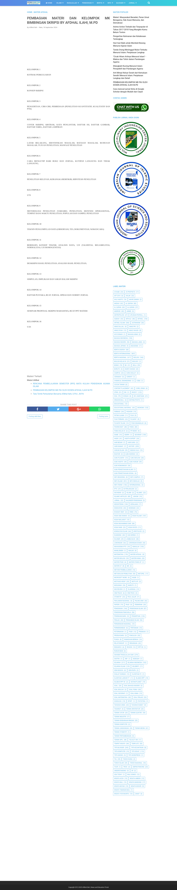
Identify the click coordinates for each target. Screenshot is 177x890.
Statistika (141, 701)
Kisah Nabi (118, 527)
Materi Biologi (119, 558)
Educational (119, 404)
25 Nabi (117, 292)
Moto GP (135, 581)
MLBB (134, 577)
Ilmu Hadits (118, 462)
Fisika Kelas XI (119, 431)
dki (125, 392)
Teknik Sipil (118, 740)
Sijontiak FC (136, 674)
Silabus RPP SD (119, 682)
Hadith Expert (130, 438)
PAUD (127, 604)
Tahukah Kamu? (137, 705)
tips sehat (136, 751)
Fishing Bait (118, 427)
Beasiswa (134, 346)
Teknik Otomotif (120, 732)
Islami (59, 3)
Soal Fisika (133, 689)
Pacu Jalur (132, 597)
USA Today (118, 774)
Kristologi (137, 531)
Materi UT (118, 566)
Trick (125, 767)
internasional (135, 485)
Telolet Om (133, 740)
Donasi (126, 396)
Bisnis (116, 365)
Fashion (129, 411)
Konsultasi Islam (120, 531)
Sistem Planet (136, 682)
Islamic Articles (120, 496)
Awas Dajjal (119, 326)
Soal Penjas (138, 697)
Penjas (117, 620)
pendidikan (118, 608)
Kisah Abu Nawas (120, 516)
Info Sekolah (135, 481)
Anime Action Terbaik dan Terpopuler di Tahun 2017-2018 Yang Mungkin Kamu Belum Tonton (130, 29)
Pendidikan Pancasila (122, 612)
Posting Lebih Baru (35, 417)
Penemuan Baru (120, 616)
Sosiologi (118, 701)
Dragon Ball (119, 400)
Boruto (117, 369)
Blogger (120, 3)
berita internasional (122, 354)
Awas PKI (132, 326)
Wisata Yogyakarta (121, 794)
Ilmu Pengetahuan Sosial (124, 473)
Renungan (133, 643)
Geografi (138, 435)
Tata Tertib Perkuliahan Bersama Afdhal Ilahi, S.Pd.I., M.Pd (58, 394)
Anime (129, 311)
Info (109, 3)
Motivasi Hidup (119, 581)
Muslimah (118, 585)
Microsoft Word (120, 577)
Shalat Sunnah (120, 674)
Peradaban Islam (132, 620)
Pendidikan (87, 3)
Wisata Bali (118, 782)
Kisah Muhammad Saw (122, 523)
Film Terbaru (119, 419)
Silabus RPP (140, 678)
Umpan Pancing (138, 767)
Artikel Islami (119, 323)
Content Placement (122, 388)
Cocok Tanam (119, 384)
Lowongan (118, 543)
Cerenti (129, 377)
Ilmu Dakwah (130, 454)
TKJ (115, 759)
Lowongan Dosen (135, 543)
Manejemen (118, 550)
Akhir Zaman (134, 299)
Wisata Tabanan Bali (122, 790)
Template (135, 743)
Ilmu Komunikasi (120, 465)
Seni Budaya (118, 670)
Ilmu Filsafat (119, 458)
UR (132, 771)
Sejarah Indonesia (135, 662)
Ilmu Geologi (135, 458)
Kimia (131, 512)
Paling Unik (139, 601)
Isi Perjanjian (128, 489)
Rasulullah (72, 3)
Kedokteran (119, 504)
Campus (117, 373)
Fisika (131, 427)
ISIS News (117, 493)
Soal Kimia (134, 693)
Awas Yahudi (134, 330)
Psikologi (133, 635)
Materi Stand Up (135, 562)
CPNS (116, 392)
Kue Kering (131, 535)
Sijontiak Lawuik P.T (122, 678)
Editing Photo (134, 400)
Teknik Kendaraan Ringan (124, 720)
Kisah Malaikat (120, 520)
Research (118, 647)
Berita (99, 3)
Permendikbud (119, 628)
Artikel (140, 319)
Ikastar (117, 454)
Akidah (116, 303)
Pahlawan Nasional (122, 601)
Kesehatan (118, 508)
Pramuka (142, 632)
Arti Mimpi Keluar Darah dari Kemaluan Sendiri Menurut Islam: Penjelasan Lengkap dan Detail (130, 75)
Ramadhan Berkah (131, 639)
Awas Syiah (118, 330)
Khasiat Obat (119, 512)
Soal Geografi (119, 693)
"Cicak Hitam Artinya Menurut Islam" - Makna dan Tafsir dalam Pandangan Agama (129, 59)
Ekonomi (140, 408)
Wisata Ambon (135, 778)
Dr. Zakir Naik (139, 396)
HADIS (116, 438)
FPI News (133, 431)
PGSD (131, 632)
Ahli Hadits (118, 299)
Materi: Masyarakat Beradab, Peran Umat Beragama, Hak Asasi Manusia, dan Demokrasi (131, 20)
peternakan (119, 632)
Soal (116, 686)
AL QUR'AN (129, 303)
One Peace (118, 593)
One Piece (130, 593)
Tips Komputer (119, 751)
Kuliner (117, 539)
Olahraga (131, 589)
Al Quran (117, 307)
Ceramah (117, 377)
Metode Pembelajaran (123, 570)
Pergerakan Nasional (122, 624)
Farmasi (117, 411)
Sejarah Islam (119, 666)
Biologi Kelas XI (120, 361)
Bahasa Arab (133, 334)
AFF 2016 (117, 296)
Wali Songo (131, 774)
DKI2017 (134, 392)
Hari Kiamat (118, 446)
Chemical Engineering (122, 381)
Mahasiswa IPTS (120, 547)
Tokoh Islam (119, 763)
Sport (130, 701)
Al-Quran (130, 307)
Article (128, 319)
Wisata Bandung (135, 782)
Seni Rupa (132, 670)
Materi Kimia (136, 558)
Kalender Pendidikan (134, 500)
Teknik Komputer (120, 724)
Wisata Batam (119, 786)
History (132, 446)
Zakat (137, 794)
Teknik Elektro (136, 713)
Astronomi (136, 323)
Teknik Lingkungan (121, 728)
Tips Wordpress (134, 755)
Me (128, 566)
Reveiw (129, 647)
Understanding (120, 771)
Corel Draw (140, 388)
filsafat (133, 419)
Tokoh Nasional (136, 763)
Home (49, 3)
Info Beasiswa (119, 477)
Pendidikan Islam (136, 608)
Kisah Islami (137, 516)
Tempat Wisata (119, 743)
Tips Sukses (118, 755)
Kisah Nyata (132, 527)
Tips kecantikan (137, 747)
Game (116, 435)
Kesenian (132, 508)
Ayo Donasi (118, 334)
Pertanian (134, 628)
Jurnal (132, 3)
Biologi (136, 357)
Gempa (126, 435)
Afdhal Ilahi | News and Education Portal (95, 887)
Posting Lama (103, 417)
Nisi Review (118, 589)
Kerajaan (134, 504)
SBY (126, 659)
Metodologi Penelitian (123, 574)
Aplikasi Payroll (136, 315)
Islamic (139, 493)
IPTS (115, 489)
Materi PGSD (119, 562)
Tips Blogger (119, 747)
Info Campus (135, 477)
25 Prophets (130, 292)
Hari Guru (131, 442)
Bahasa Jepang (120, 346)
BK (126, 365)
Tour (116, 767)
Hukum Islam (119, 450)
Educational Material (122, 408)
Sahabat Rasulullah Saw (124, 655)
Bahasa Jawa (137, 342)
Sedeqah (136, 659)
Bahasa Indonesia (121, 338)
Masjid (131, 550)
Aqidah (116, 319)
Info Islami (118, 481)
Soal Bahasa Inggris (132, 686)
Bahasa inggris (120, 342)
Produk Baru (119, 635)
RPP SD (140, 647)
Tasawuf (117, 709)
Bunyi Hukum (130, 369)
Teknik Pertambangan (122, 736)
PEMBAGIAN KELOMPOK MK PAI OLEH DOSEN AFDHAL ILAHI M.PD (62, 391)
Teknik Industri (120, 717)
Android (117, 311)
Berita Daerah (119, 350)
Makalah (135, 547)
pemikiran (138, 604)
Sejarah (117, 662)
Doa (115, 396)
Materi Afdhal (136, 554)
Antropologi (119, 315)
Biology (135, 361)
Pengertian (136, 616)
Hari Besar (118, 442)
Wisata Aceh (119, 778)
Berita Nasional (120, 357)
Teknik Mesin (140, 728)
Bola (134, 365)
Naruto (131, 585)
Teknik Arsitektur (133, 709)
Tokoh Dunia (128, 759)
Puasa (116, 639)
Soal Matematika (120, 697)
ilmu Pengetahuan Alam (123, 469)
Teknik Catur (119, 713)
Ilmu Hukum (133, 462)
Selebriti (135, 666)
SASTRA (117, 659)
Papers (117, 604)
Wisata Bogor (136, 786)
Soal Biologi (119, 689)
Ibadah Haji (134, 450)
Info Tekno (118, 485)
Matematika (118, 554)
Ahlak (128, 296)
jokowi (135, 496)
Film (132, 415)
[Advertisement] (68, 48)
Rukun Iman (118, 651)
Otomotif (117, 597)
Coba (138, 381)
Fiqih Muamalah (137, 423)
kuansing (117, 535)
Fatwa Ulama (119, 415)
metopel (141, 574)
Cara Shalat (131, 373)
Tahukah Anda (119, 705)
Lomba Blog (130, 539)
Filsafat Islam (119, 423)
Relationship (119, 643)
